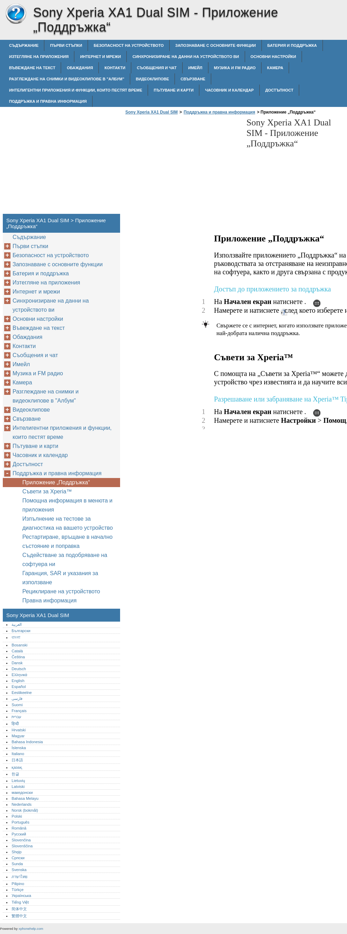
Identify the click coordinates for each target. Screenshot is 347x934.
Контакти (114, 68)
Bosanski (19, 645)
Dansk (17, 663)
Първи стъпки (66, 45)
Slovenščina (22, 846)
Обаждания (80, 68)
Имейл (195, 68)
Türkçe (17, 890)
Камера (275, 68)
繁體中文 (19, 916)
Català (17, 651)
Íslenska (19, 748)
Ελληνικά (19, 675)
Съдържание (23, 45)
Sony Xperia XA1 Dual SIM (15, 13)
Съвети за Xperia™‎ (47, 491)
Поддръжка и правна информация (48, 101)
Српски (18, 858)
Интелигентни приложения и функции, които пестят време (75, 90)
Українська (21, 895)
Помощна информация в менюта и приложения (67, 505)
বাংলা (16, 637)
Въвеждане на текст (32, 68)
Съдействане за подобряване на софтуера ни (64, 559)
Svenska (19, 870)
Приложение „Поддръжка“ (56, 482)
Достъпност (279, 90)
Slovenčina (21, 840)
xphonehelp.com (31, 929)
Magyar (18, 736)
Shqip (17, 852)
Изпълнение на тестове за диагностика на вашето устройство (67, 523)
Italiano (18, 754)
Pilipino (18, 884)
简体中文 (19, 909)
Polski (17, 816)
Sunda (17, 864)
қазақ (17, 767)
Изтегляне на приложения (38, 57)
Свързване (192, 79)
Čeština (18, 657)
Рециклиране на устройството (61, 591)
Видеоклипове (152, 79)
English (18, 681)
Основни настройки (273, 57)
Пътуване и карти (173, 90)
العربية (17, 624)
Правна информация (49, 600)
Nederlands (21, 804)
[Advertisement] (182, 166)
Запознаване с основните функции (215, 45)
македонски (22, 792)
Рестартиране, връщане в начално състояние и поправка (67, 541)
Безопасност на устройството (129, 45)
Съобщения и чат (157, 68)
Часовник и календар (229, 90)
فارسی (17, 698)
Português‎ (20, 822)
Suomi (17, 705)
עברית (16, 717)
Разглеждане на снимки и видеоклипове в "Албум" (66, 79)
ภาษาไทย (20, 877)
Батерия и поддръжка (292, 45)
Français (19, 711)
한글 (15, 774)
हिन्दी (15, 724)
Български (21, 631)
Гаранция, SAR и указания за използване (60, 577)
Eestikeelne (22, 692)
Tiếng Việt (20, 902)
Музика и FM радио (235, 68)
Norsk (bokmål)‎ (25, 810)
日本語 (17, 760)
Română (19, 828)
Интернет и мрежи (100, 57)
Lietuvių (18, 781)
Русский (19, 834)
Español (18, 687)
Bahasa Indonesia (27, 742)
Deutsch (19, 669)
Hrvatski (18, 730)
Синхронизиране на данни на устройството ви (185, 57)
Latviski (18, 786)
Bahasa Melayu (25, 798)
